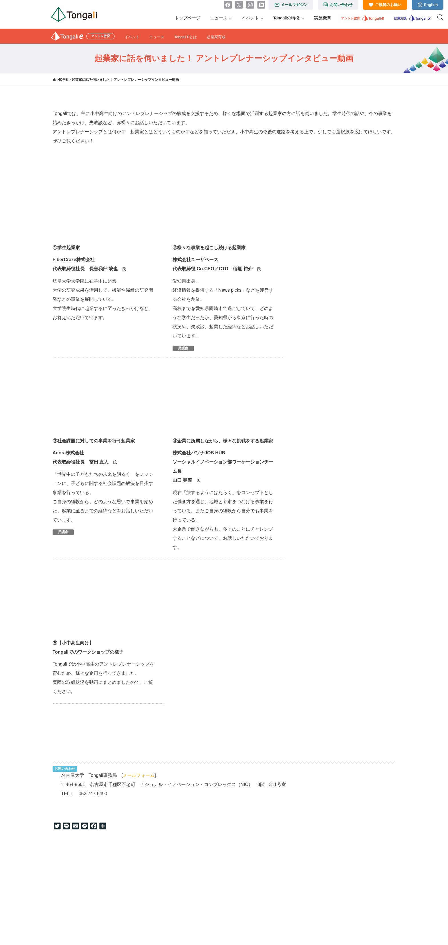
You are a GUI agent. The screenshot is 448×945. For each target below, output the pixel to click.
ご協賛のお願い (388, 5)
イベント (250, 17)
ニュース (218, 17)
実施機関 (322, 17)
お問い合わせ (341, 5)
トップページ (187, 17)
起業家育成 (216, 37)
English (431, 5)
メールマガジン (294, 5)
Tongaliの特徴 (286, 17)
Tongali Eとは (185, 37)
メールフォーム (139, 775)
